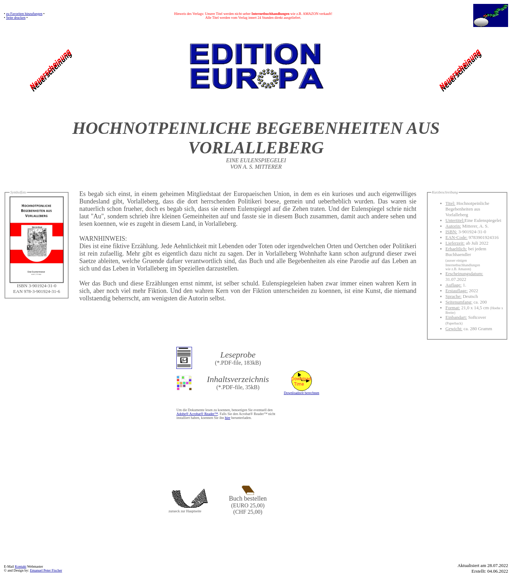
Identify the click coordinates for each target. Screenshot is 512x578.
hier (227, 418)
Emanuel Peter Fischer (46, 570)
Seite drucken (16, 18)
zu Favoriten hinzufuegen (24, 14)
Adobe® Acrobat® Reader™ (197, 414)
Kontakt (20, 566)
